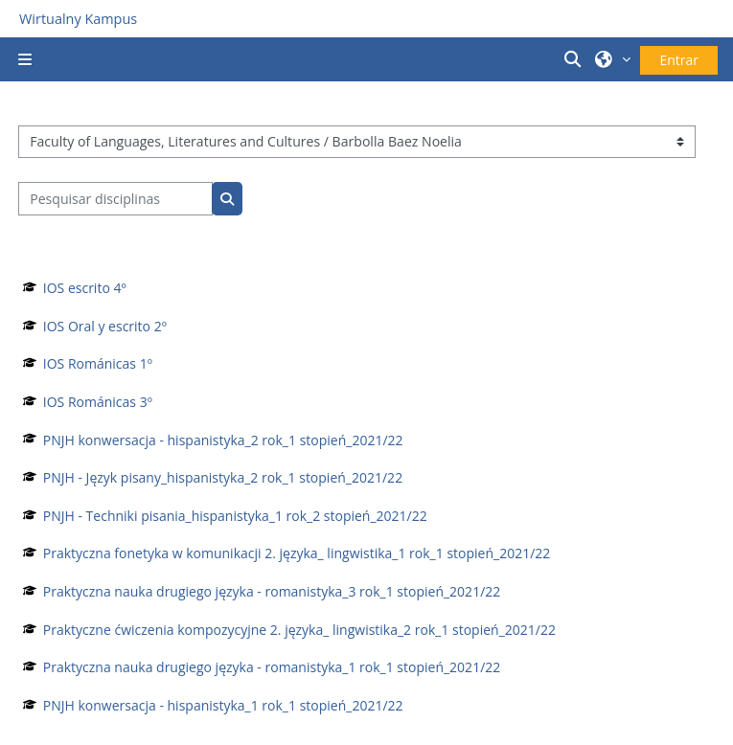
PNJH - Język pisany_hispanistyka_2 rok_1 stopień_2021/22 (222, 477)
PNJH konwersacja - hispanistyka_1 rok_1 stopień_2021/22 (223, 705)
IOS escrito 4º (84, 288)
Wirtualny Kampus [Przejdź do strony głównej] (78, 19)
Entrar (679, 60)
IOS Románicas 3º (97, 402)
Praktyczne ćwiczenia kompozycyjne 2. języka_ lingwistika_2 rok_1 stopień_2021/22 (299, 630)
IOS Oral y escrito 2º (105, 326)
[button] (574, 59)
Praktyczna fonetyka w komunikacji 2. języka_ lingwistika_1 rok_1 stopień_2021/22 (297, 553)
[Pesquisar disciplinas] (115, 198)
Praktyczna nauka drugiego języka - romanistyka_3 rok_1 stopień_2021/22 (271, 591)
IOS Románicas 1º (97, 363)
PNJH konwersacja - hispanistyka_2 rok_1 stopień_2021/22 (223, 440)
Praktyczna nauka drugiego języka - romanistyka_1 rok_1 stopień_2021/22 (271, 667)
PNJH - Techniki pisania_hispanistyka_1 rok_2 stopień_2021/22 (235, 516)
